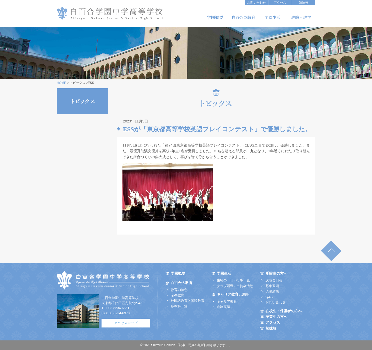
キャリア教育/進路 (301, 17)
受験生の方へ (276, 273)
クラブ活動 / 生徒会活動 (235, 286)
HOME (61, 83)
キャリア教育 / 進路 (233, 294)
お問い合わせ (256, 2)
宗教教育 (177, 295)
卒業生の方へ (276, 317)
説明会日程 (274, 280)
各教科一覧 (179, 306)
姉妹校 (303, 2)
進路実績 (223, 307)
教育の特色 (179, 290)
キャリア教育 (227, 301)
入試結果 (272, 291)
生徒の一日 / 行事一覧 (233, 280)
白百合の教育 (243, 17)
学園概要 (215, 17)
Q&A (269, 297)
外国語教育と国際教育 (187, 301)
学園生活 (272, 17)
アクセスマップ (125, 323)
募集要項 (272, 286)
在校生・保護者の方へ (284, 311)
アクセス (280, 2)
